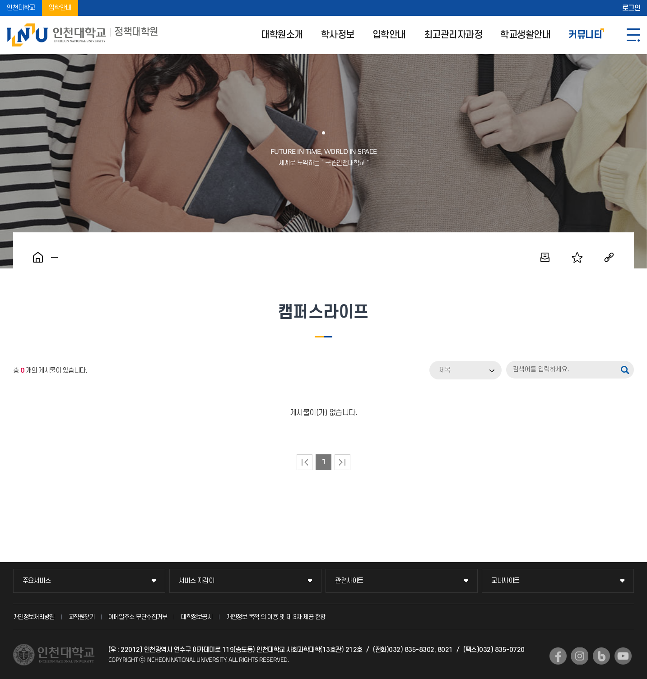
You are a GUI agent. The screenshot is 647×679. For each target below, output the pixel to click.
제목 (445, 370)
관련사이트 (349, 581)
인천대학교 (21, 8)
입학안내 (60, 8)
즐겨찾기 (577, 257)
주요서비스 (37, 581)
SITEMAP (633, 35)
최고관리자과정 (453, 35)
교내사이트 (505, 581)
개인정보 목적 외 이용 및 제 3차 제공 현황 (276, 617)
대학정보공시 (196, 617)
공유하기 (609, 257)
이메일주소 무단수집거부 (137, 617)
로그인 (631, 8)
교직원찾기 (82, 617)
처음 (304, 462)
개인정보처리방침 (34, 617)
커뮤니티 (585, 35)
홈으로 (38, 257)
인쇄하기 (545, 257)
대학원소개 (282, 35)
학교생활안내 (525, 35)
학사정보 (337, 35)
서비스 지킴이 (196, 581)
